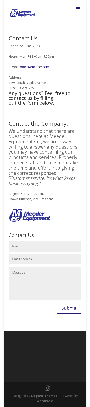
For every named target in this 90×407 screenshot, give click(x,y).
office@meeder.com (34, 67)
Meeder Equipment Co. (37, 139)
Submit (69, 308)
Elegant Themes (44, 396)
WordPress (45, 401)
